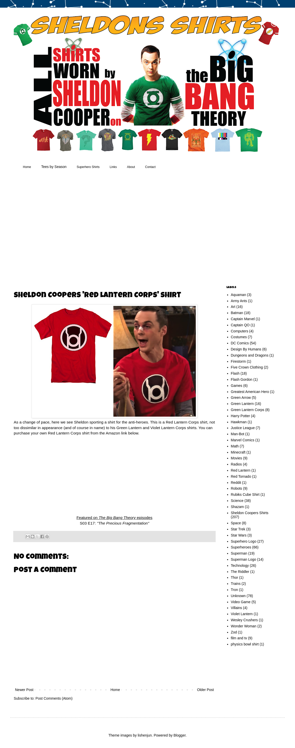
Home (27, 167)
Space (236, 523)
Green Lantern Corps (247, 410)
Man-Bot (237, 434)
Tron (234, 590)
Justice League (243, 428)
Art (233, 307)
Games (236, 386)
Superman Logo (243, 559)
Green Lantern (242, 404)
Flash (235, 373)
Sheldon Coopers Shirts (250, 513)
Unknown (238, 596)
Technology (240, 565)
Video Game (241, 602)
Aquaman (238, 295)
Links (113, 167)
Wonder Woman (244, 626)
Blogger (179, 735)
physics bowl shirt (245, 644)
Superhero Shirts (88, 167)
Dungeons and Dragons (250, 355)
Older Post (205, 690)
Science (237, 501)
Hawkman (239, 422)
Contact (150, 167)
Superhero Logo (243, 541)
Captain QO (240, 325)
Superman (239, 553)
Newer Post (24, 690)
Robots (236, 488)
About (131, 167)
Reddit (236, 483)
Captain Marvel (243, 319)
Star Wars (239, 535)
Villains (236, 608)
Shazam (237, 507)
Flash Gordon (242, 379)
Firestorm (238, 361)
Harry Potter (240, 416)
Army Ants (239, 301)
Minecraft (238, 452)
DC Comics (240, 343)
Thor (234, 577)
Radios (236, 464)
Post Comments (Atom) (54, 698)
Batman (237, 313)
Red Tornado (241, 476)
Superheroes (241, 547)
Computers (239, 331)
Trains (236, 584)
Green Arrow (241, 398)
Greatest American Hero (250, 392)
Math (235, 446)
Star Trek (238, 529)
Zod (234, 632)
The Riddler (240, 572)
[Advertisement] (47, 228)
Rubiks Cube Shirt (245, 494)
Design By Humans (246, 349)
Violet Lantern (242, 614)
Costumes (239, 337)
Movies (236, 458)
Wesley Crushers (244, 620)
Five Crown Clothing (247, 367)
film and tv (239, 638)
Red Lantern (240, 470)
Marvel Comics (243, 440)
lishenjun (145, 735)
